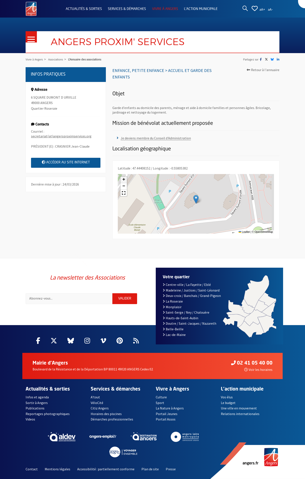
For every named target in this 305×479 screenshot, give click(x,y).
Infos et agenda (37, 397)
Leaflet (244, 231)
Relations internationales (240, 414)
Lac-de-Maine (174, 334)
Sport (160, 403)
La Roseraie (173, 301)
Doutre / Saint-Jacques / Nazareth (189, 323)
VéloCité (97, 403)
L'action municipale (201, 9)
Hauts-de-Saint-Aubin (180, 318)
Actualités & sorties (84, 9)
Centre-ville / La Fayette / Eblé (187, 284)
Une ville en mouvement (239, 408)
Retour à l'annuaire (263, 70)
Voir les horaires (258, 369)
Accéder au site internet (71, 162)
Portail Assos (165, 419)
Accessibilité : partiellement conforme (105, 469)
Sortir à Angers (37, 403)
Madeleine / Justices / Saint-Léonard (191, 290)
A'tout (95, 397)
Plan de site (150, 469)
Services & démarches (127, 9)
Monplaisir (172, 307)
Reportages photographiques (48, 414)
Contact (32, 469)
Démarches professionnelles (112, 419)
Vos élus (227, 397)
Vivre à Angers (165, 9)
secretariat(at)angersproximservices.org (61, 136)
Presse (171, 469)
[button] (196, 199)
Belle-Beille (173, 329)
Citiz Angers (100, 408)
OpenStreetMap (263, 231)
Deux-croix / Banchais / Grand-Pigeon (192, 295)
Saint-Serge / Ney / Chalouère (186, 312)
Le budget (228, 403)
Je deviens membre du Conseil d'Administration (156, 138)
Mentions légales (57, 469)
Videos (30, 419)
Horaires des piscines (106, 414)
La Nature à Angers (170, 408)
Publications (35, 408)
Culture (161, 397)
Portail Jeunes (166, 414)
